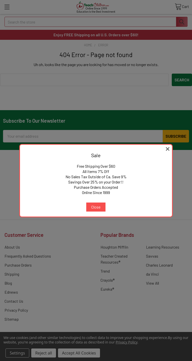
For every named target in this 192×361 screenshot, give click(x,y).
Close (95, 207)
